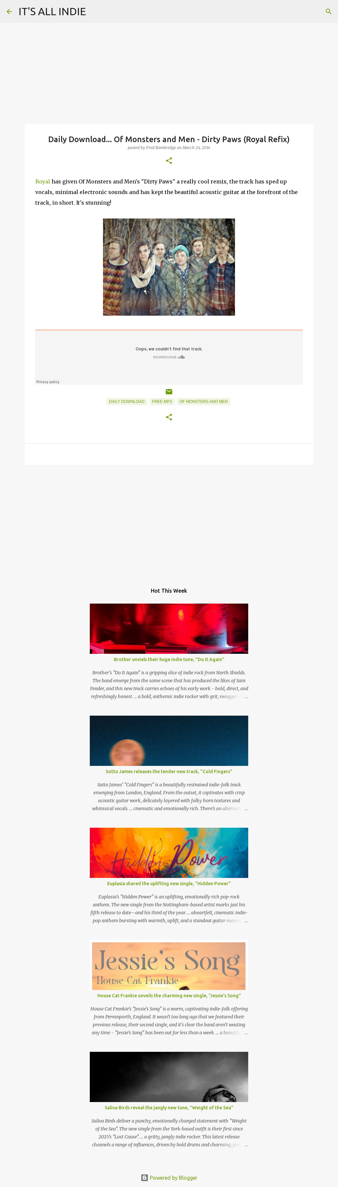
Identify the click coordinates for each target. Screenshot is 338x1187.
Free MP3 (162, 401)
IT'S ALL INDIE (52, 11)
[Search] (329, 12)
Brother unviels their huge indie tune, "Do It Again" (169, 659)
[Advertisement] (169, 521)
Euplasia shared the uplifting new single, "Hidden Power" (169, 883)
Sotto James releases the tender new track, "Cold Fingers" (169, 771)
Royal (42, 181)
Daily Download (127, 401)
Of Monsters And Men (204, 401)
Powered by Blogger (169, 1178)
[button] (169, 161)
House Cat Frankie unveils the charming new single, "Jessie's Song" (169, 995)
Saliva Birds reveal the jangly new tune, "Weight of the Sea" (169, 1107)
